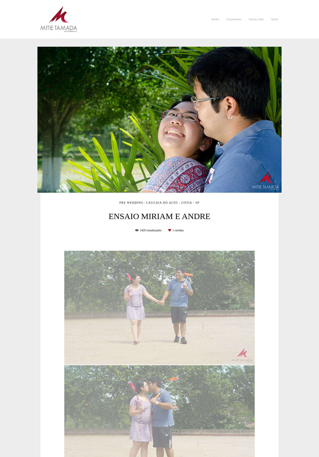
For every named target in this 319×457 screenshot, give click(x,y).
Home (215, 19)
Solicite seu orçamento (255, 297)
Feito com (159, 453)
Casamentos (233, 19)
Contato (71, 441)
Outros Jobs (256, 19)
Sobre (275, 19)
